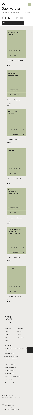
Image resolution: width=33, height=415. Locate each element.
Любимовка (7, 328)
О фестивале (20, 328)
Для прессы (20, 337)
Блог (5, 337)
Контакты (19, 334)
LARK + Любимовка (9, 379)
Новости (6, 340)
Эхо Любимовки (9, 353)
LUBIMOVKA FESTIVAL (10, 359)
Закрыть (29, 4)
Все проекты (8, 345)
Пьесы (7, 18)
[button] (30, 350)
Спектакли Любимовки (10, 362)
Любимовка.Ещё (9, 373)
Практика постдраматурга (11, 382)
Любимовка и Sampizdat (11, 356)
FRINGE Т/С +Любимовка (11, 364)
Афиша (6, 331)
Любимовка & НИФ (9, 370)
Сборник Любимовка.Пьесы (12, 376)
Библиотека (7, 334)
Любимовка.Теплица (10, 367)
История (19, 331)
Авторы (19, 18)
